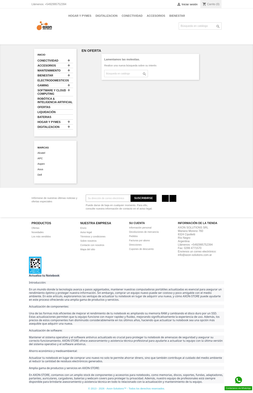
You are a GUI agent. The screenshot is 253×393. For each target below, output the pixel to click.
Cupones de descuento (141, 249)
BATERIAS (44, 117)
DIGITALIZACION (107, 15)
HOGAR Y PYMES (79, 15)
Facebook (165, 198)
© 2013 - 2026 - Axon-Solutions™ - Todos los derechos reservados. (126, 388)
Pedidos (133, 236)
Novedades (37, 232)
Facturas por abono (139, 240)
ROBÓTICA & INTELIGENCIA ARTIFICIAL (55, 100)
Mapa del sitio (87, 249)
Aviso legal (86, 232)
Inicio (41, 54)
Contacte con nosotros (92, 245)
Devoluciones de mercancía (144, 232)
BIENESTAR (177, 15)
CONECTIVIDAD (132, 15)
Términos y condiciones (92, 236)
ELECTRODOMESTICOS (53, 80)
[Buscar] (200, 26)
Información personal (140, 227)
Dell (39, 174)
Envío (83, 228)
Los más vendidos (41, 236)
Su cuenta (137, 223)
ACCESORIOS (156, 15)
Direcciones (135, 244)
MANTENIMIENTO (49, 70)
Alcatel (41, 152)
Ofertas (35, 228)
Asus (40, 169)
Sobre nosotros (88, 240)
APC (40, 158)
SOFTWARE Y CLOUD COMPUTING (51, 92)
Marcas (43, 147)
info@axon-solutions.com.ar (195, 254)
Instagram (172, 198)
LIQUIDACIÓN (46, 112)
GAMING (43, 85)
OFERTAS (43, 107)
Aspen (41, 163)
